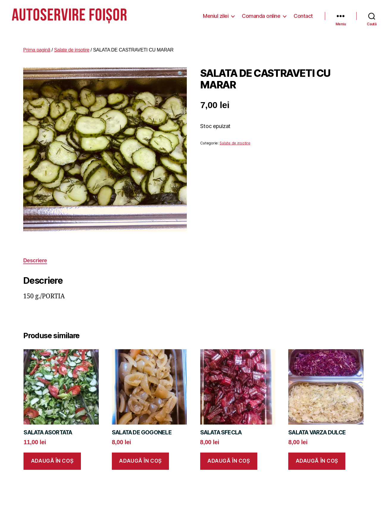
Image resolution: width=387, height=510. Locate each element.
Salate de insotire (72, 47)
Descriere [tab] (35, 258)
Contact (303, 15)
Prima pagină (36, 47)
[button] (180, 71)
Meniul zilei (215, 15)
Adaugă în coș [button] (52, 459)
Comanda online (261, 15)
